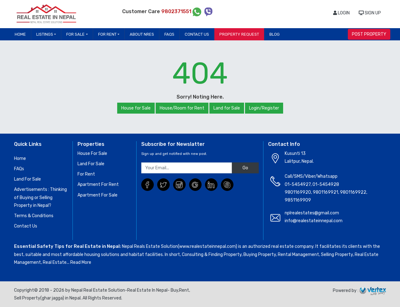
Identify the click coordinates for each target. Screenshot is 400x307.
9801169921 (325, 192)
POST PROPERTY (369, 34)
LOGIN (341, 13)
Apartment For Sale (98, 195)
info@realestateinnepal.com (313, 220)
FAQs (169, 34)
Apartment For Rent (98, 184)
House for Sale (136, 108)
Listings (44, 34)
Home (20, 34)
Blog (274, 34)
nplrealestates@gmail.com (312, 213)
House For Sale (92, 153)
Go (245, 168)
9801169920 (298, 192)
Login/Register (264, 108)
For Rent (107, 34)
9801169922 (353, 192)
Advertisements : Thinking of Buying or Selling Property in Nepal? (40, 197)
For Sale (75, 34)
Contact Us (197, 34)
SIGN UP (370, 13)
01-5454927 (298, 184)
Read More (80, 262)
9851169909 (298, 200)
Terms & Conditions (33, 215)
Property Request (239, 34)
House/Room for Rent (182, 108)
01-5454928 (325, 184)
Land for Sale (226, 108)
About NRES (142, 34)
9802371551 (176, 11)
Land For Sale (27, 179)
